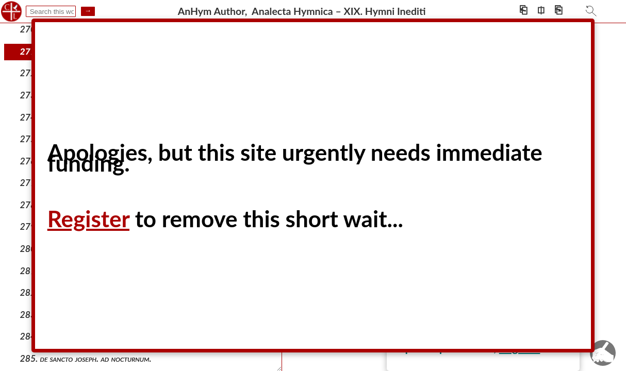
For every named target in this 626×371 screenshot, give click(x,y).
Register (88, 218)
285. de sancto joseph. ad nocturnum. (86, 358)
